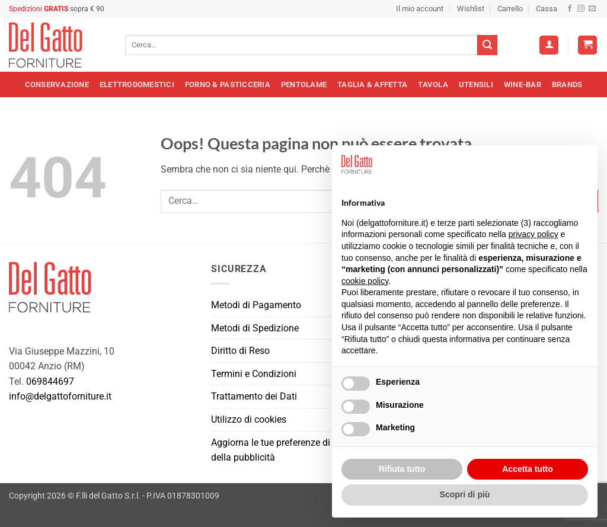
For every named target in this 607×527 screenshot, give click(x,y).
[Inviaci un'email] (592, 9)
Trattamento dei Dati (254, 396)
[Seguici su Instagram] (580, 9)
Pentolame (304, 84)
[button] (587, 45)
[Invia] (487, 45)
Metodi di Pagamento (256, 305)
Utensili (476, 84)
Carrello (510, 8)
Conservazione (57, 84)
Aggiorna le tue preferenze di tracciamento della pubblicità (299, 450)
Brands (567, 84)
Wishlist (470, 8)
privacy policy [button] (533, 234)
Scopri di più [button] (465, 494)
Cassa (546, 8)
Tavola (433, 84)
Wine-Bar (522, 84)
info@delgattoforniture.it (60, 396)
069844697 (50, 381)
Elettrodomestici (137, 84)
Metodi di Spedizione (255, 328)
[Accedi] (548, 45)
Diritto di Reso (240, 350)
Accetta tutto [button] (527, 469)
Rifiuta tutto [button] (402, 469)
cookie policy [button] (364, 281)
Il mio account (419, 8)
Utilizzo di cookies (248, 419)
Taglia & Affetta (372, 84)
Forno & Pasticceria (227, 84)
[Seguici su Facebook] (569, 9)
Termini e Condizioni (253, 373)
